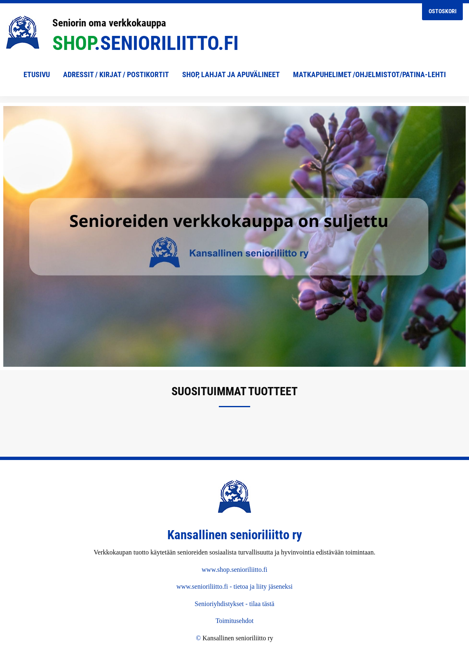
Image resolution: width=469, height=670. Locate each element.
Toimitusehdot (234, 620)
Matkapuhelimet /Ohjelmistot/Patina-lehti (369, 74)
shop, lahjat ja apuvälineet (231, 74)
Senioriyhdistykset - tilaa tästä (234, 603)
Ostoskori (443, 11)
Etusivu (36, 74)
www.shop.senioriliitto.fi (234, 569)
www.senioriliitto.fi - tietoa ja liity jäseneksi (234, 586)
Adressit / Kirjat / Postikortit (116, 74)
